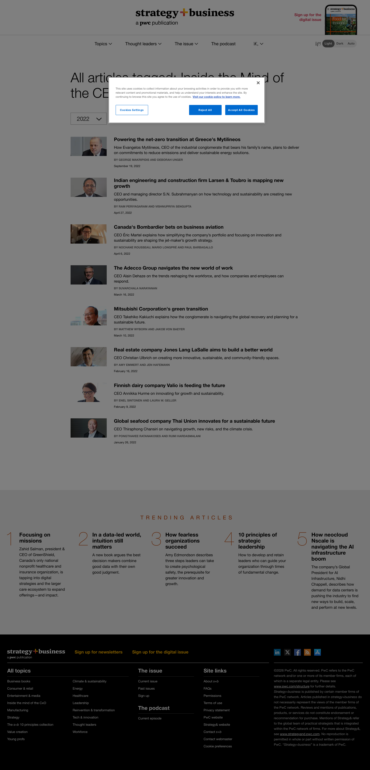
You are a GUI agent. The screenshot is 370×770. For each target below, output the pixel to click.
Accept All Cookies (241, 110)
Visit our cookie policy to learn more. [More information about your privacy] (216, 96)
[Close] (258, 83)
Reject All (205, 110)
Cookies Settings (132, 110)
